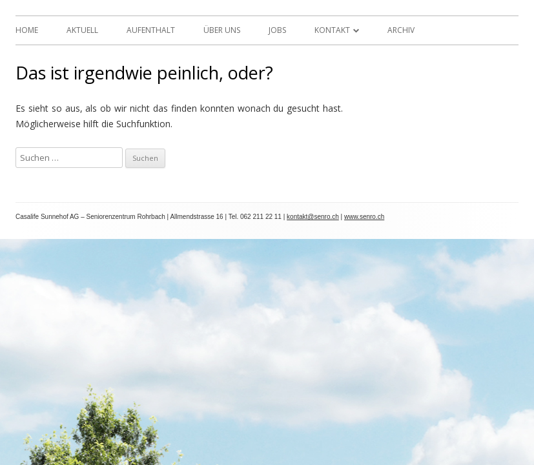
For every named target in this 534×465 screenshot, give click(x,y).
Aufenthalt (151, 30)
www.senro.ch (364, 216)
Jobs (277, 30)
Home (26, 30)
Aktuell (82, 30)
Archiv (401, 30)
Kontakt (332, 30)
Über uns (221, 30)
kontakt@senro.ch (313, 216)
